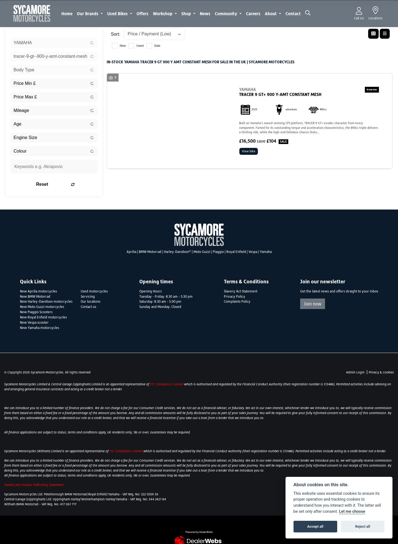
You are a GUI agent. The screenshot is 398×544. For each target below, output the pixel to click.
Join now (312, 303)
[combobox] (54, 43)
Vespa (252, 252)
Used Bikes (118, 13)
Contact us (88, 307)
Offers (142, 13)
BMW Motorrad (150, 252)
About (271, 13)
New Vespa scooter (34, 323)
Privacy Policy (234, 297)
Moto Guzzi (201, 252)
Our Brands (88, 13)
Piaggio (218, 252)
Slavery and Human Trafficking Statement (34, 485)
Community (226, 13)
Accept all (315, 526)
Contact (293, 13)
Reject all (362, 526)
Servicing (88, 297)
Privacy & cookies (381, 372)
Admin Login (355, 372)
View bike (249, 151)
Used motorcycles (94, 291)
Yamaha (266, 252)
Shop (186, 13)
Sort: (115, 34)
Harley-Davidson (177, 252)
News (205, 13)
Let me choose (352, 511)
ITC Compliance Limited (167, 384)
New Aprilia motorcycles (38, 291)
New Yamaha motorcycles (39, 328)
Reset (69, 184)
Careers (253, 13)
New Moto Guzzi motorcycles (42, 307)
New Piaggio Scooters (36, 312)
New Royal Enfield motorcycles (43, 317)
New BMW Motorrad (35, 297)
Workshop (163, 13)
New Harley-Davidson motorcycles (46, 302)
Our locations (90, 302)
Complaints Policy (237, 302)
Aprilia (131, 252)
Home (66, 13)
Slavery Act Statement (240, 291)
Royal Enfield (236, 252)
